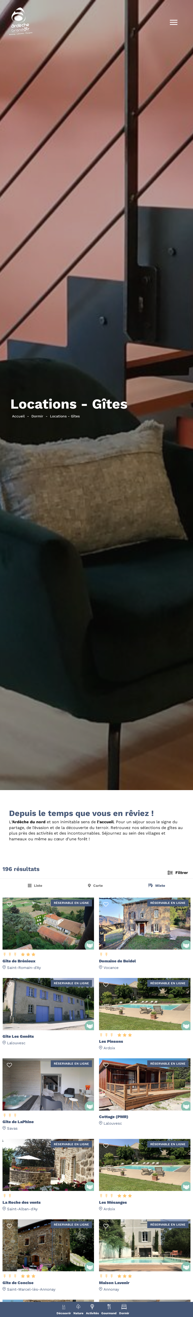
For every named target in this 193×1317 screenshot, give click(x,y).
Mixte (160, 886)
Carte (98, 886)
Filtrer (181, 872)
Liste (38, 886)
